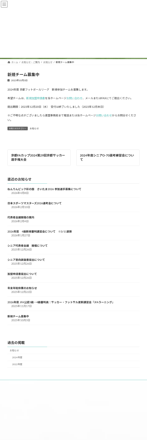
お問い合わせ (74, 98)
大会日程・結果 (61, 383)
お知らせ (34, 128)
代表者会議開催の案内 (20, 217)
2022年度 (17, 364)
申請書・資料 (89, 383)
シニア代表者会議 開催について (27, 245)
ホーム (16, 383)
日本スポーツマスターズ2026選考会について (34, 203)
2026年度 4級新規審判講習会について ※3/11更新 (39, 231)
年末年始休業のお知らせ (22, 288)
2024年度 (17, 357)
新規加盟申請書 (35, 98)
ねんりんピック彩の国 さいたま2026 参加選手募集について (44, 189)
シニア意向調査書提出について (26, 260)
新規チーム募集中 (18, 316)
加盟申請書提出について (22, 274)
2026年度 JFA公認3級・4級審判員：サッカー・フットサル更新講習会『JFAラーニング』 (61, 302)
